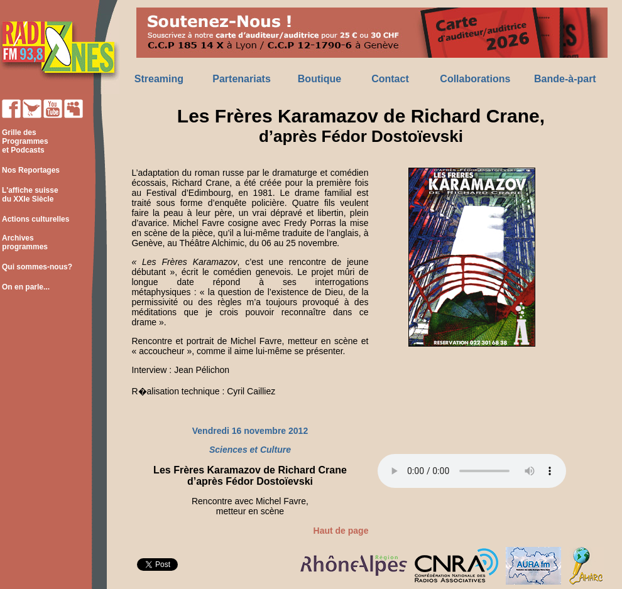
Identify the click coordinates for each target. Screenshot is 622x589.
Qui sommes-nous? (37, 266)
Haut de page (341, 531)
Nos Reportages (31, 170)
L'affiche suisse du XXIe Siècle (29, 194)
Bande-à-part (565, 78)
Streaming (158, 78)
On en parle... (26, 287)
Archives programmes (24, 242)
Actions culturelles (35, 219)
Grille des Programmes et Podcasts (24, 141)
